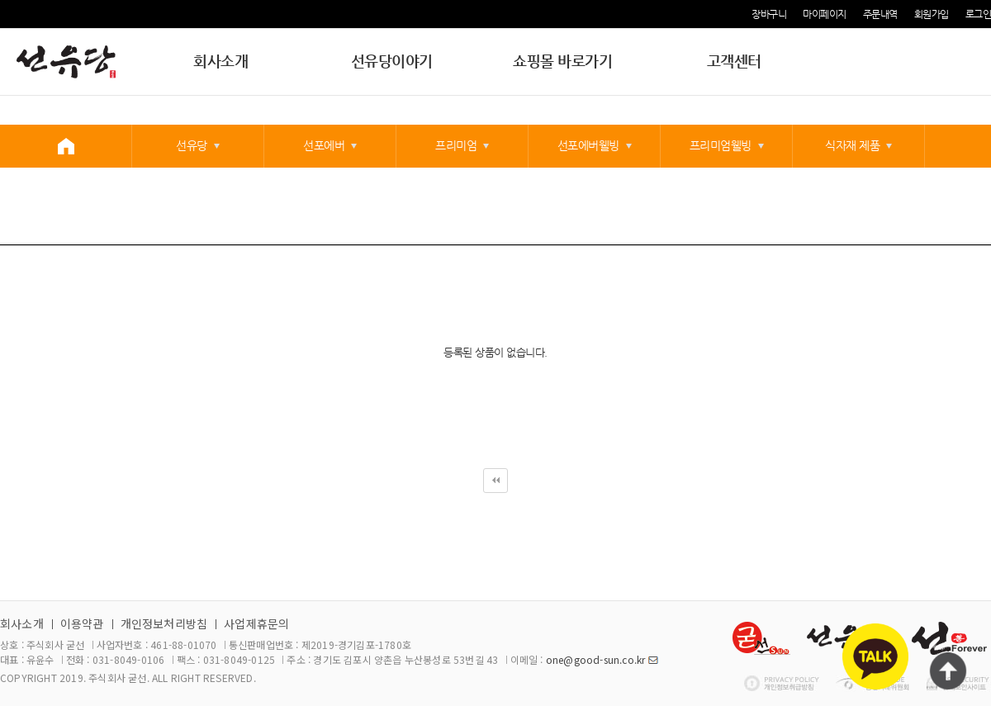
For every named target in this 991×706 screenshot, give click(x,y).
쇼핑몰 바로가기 (562, 60)
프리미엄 (456, 145)
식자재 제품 (852, 145)
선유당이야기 (392, 60)
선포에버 (323, 145)
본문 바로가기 (0, 0)
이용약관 (82, 623)
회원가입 (931, 14)
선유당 (191, 145)
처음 (495, 480)
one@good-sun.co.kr (596, 659)
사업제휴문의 (256, 623)
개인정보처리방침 (164, 623)
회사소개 (220, 60)
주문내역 (880, 14)
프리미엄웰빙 (721, 145)
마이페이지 (824, 14)
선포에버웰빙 (588, 145)
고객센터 (734, 60)
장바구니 (769, 14)
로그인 (978, 14)
